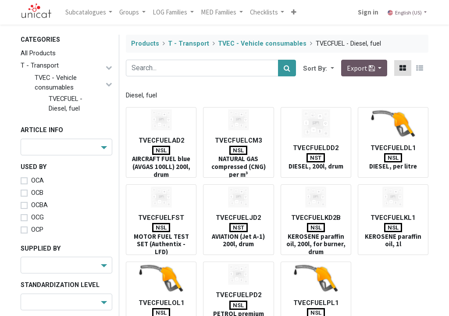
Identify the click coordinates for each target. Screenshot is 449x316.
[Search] (287, 68)
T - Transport (40, 65)
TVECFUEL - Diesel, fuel (65, 103)
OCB (37, 193)
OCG (37, 217)
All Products (38, 53)
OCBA (39, 205)
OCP (37, 229)
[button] (294, 12)
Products (145, 43)
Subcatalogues (86, 12)
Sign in (368, 12)
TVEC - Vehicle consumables (56, 82)
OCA (37, 180)
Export (361, 68)
